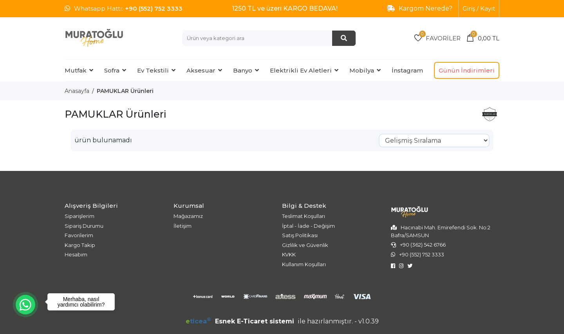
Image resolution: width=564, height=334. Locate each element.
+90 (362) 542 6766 (423, 244)
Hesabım (76, 254)
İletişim (183, 226)
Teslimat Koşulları (303, 216)
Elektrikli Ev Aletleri (301, 70)
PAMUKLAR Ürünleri (125, 90)
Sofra (111, 70)
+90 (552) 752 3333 (154, 8)
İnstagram (407, 70)
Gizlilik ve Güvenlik (305, 245)
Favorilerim (79, 235)
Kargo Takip (80, 245)
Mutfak (76, 70)
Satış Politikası (300, 235)
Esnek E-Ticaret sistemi (241, 321)
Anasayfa (77, 90)
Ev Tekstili (153, 70)
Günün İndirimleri (467, 70)
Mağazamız (188, 216)
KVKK (289, 254)
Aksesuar (200, 70)
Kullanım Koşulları (304, 264)
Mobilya (361, 70)
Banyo (242, 70)
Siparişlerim (79, 216)
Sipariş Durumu (84, 226)
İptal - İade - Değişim (308, 226)
